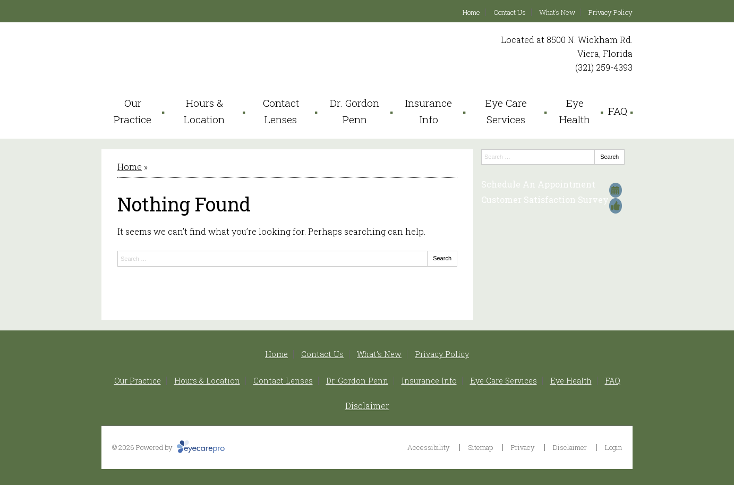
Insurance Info (428, 111)
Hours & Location (204, 111)
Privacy (523, 447)
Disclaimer (367, 405)
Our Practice (132, 111)
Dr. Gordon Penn (354, 111)
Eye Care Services (506, 111)
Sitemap (480, 447)
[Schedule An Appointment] (553, 184)
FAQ (617, 110)
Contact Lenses (281, 111)
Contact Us (509, 12)
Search (442, 258)
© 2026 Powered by (168, 447)
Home (471, 12)
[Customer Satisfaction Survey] (553, 200)
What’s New (557, 12)
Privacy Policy (610, 12)
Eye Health (574, 111)
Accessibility (428, 447)
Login (613, 447)
